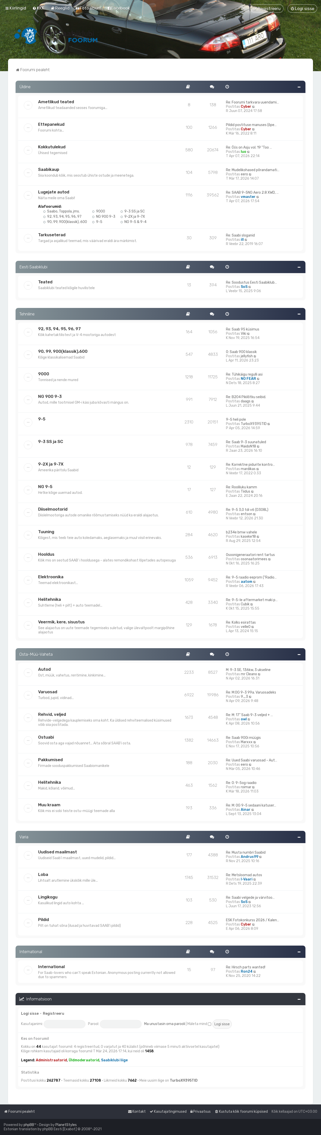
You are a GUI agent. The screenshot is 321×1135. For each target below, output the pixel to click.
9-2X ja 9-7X (132, 216)
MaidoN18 (248, 446)
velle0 (246, 627)
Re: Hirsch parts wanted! (245, 967)
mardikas (248, 469)
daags (246, 401)
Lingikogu (47, 896)
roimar (246, 787)
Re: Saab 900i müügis (243, 738)
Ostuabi (46, 737)
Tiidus (245, 491)
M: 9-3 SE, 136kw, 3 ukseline (248, 670)
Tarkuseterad (51, 234)
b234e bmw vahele (241, 532)
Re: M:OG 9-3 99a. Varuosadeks (251, 692)
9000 (98, 211)
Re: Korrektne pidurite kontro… (250, 465)
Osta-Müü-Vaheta (36, 654)
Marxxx (247, 742)
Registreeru (53, 1013)
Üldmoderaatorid (84, 1060)
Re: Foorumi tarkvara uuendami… (252, 102)
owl (244, 719)
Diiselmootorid (52, 509)
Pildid (43, 919)
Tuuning (46, 531)
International (30, 951)
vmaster (248, 197)
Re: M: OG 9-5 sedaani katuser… (251, 805)
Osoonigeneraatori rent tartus (250, 555)
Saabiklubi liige (114, 1060)
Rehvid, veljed (52, 714)
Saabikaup (48, 169)
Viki (243, 333)
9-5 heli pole (236, 419)
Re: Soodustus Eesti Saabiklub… (251, 282)
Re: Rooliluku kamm (241, 487)
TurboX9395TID (254, 424)
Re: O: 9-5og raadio (241, 783)
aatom (246, 582)
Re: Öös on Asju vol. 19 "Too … (249, 147)
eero (244, 174)
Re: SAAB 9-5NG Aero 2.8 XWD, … (252, 192)
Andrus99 (249, 857)
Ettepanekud (51, 124)
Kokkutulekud (51, 146)
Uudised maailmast (57, 851)
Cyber (246, 106)
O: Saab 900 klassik (241, 352)
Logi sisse (30, 1013)
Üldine (25, 86)
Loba (43, 874)
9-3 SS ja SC (132, 211)
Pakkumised (50, 759)
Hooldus (46, 554)
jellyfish (247, 356)
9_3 (244, 697)
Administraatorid (51, 1060)
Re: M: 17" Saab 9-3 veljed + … (249, 715)
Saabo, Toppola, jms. (61, 211)
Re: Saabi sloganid (240, 235)
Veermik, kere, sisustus (61, 621)
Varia (23, 836)
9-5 (97, 222)
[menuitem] (38, 8)
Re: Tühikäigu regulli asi (244, 374)
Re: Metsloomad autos (244, 875)
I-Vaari (247, 879)
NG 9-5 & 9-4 (133, 222)
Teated (45, 281)
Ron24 (247, 971)
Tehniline (27, 313)
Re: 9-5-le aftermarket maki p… (252, 600)
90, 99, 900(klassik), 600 (65, 222)
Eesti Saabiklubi (33, 266)
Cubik (245, 604)
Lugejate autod (53, 191)
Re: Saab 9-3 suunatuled (246, 442)
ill (242, 240)
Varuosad (47, 691)
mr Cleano (249, 674)
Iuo (243, 152)
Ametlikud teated (56, 101)
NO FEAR (248, 379)
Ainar (246, 810)
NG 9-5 (45, 486)
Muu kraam (49, 804)
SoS (244, 287)
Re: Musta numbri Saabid (246, 852)
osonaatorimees (254, 559)
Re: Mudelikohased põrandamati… (252, 170)
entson (246, 514)
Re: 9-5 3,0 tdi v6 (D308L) (247, 510)
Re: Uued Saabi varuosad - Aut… (251, 760)
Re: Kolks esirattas (241, 622)
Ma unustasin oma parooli (164, 1024)
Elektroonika (50, 576)
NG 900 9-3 (103, 216)
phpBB (29, 1125)
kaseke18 (248, 536)
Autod (44, 669)
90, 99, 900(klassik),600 (63, 351)
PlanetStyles (66, 1125)
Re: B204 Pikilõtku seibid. (246, 397)
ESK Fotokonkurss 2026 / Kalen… (252, 920)
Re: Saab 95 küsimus (242, 329)
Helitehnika (49, 599)
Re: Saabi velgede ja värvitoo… (250, 897)
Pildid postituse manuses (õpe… (251, 125)
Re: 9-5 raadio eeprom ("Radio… (251, 577)
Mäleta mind (199, 1024)
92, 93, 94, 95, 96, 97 (62, 216)
